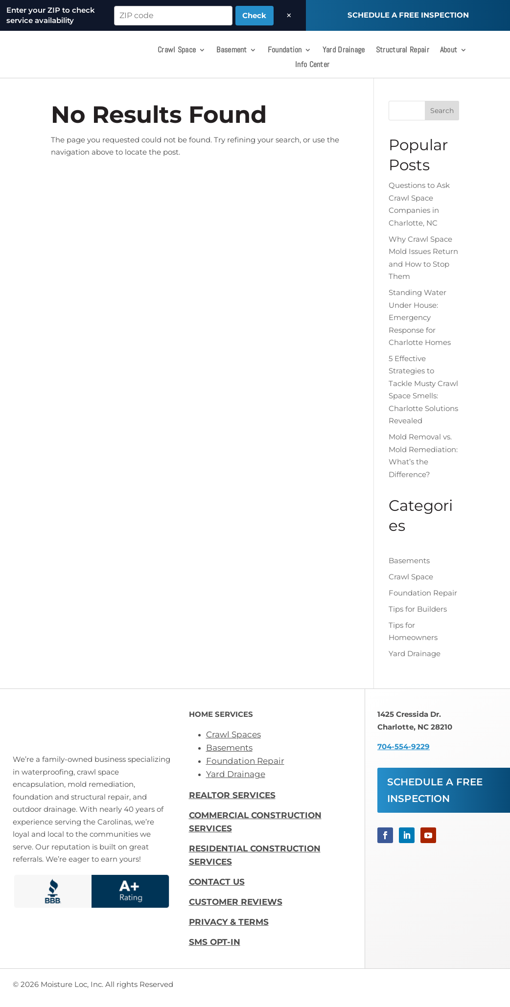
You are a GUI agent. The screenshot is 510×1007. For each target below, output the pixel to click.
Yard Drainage (344, 50)
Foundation (285, 50)
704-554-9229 (403, 752)
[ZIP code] (173, 15)
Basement (231, 50)
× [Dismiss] (289, 15)
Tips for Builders (418, 614)
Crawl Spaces (233, 740)
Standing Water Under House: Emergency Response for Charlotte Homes (420, 323)
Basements (409, 566)
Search (442, 116)
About (449, 50)
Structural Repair (402, 50)
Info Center (312, 65)
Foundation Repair (423, 599)
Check (254, 15)
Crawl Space (177, 50)
